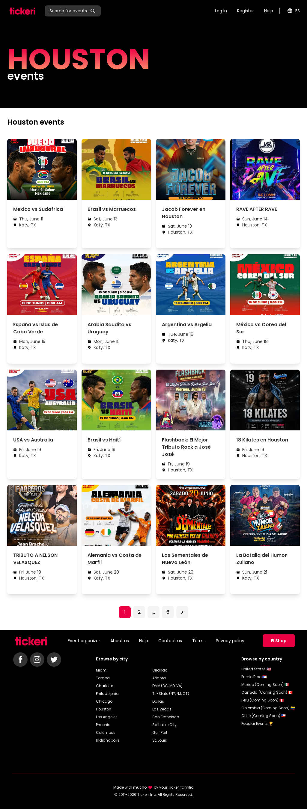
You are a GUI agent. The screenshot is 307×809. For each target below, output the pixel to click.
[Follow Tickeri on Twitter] (54, 659)
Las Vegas (161, 709)
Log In (221, 11)
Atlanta (159, 678)
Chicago (104, 701)
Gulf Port (159, 732)
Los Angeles (107, 716)
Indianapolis (107, 740)
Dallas (158, 701)
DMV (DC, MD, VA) (167, 685)
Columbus (105, 732)
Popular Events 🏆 (257, 723)
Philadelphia (107, 693)
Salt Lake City (164, 724)
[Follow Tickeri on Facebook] (20, 659)
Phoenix (103, 724)
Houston (103, 709)
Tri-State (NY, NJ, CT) (170, 693)
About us (119, 641)
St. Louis (159, 740)
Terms (199, 641)
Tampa (103, 678)
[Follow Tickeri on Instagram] (37, 659)
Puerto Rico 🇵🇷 (254, 676)
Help (268, 11)
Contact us (170, 641)
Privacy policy (230, 641)
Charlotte (104, 685)
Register (245, 11)
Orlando (159, 670)
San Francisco (165, 716)
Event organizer (84, 641)
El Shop (279, 641)
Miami (101, 670)
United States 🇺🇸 (256, 669)
